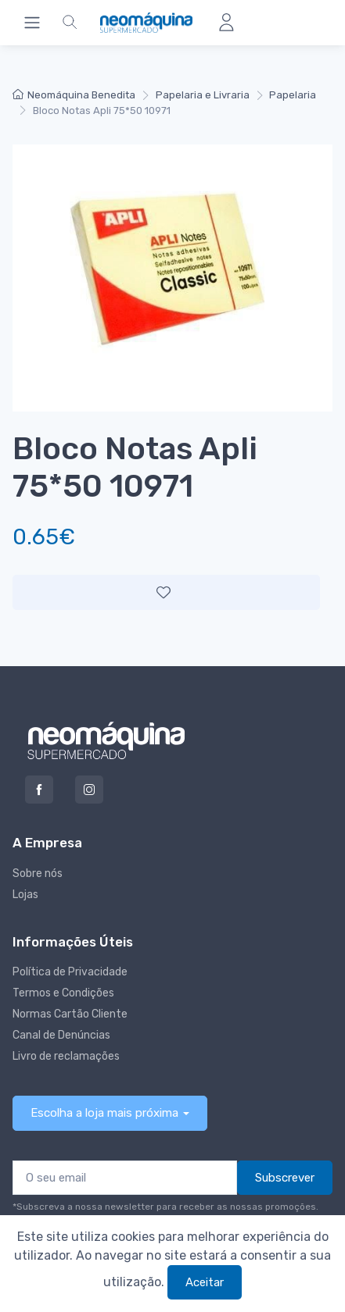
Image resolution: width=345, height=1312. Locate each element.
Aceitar (204, 1282)
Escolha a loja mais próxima (104, 1113)
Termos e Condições (63, 993)
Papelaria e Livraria (203, 95)
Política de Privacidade (70, 972)
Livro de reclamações (66, 1056)
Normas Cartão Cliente (70, 1014)
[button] (70, 23)
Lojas (25, 894)
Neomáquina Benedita (74, 95)
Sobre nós (38, 873)
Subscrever (284, 1178)
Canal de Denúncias (61, 1035)
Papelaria (292, 95)
